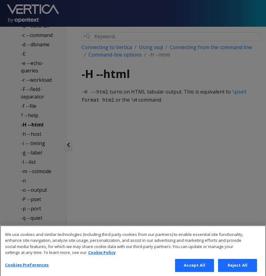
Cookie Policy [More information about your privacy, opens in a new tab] (102, 258)
